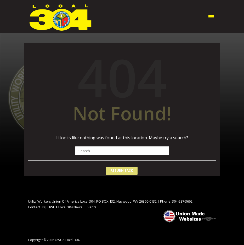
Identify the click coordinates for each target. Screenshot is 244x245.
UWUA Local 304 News (65, 207)
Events (91, 207)
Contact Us (36, 207)
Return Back (122, 170)
